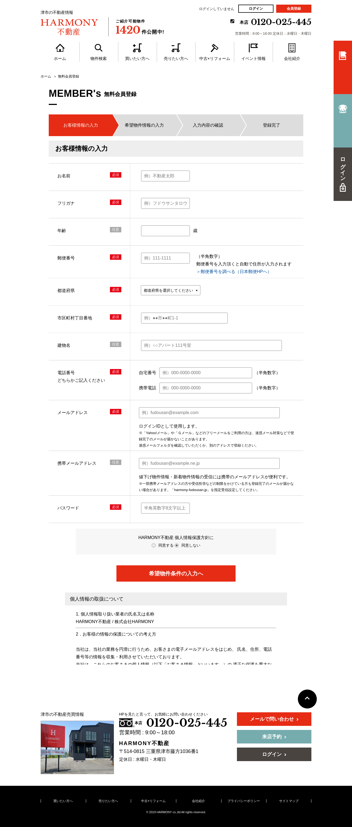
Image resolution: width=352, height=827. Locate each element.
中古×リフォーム (153, 801)
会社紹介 (198, 801)
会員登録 (294, 9)
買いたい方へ (63, 801)
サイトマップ (289, 801)
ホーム (46, 76)
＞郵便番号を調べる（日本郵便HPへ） (234, 271)
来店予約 (274, 736)
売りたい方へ (108, 801)
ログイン (256, 9)
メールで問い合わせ (274, 719)
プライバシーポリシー (243, 801)
